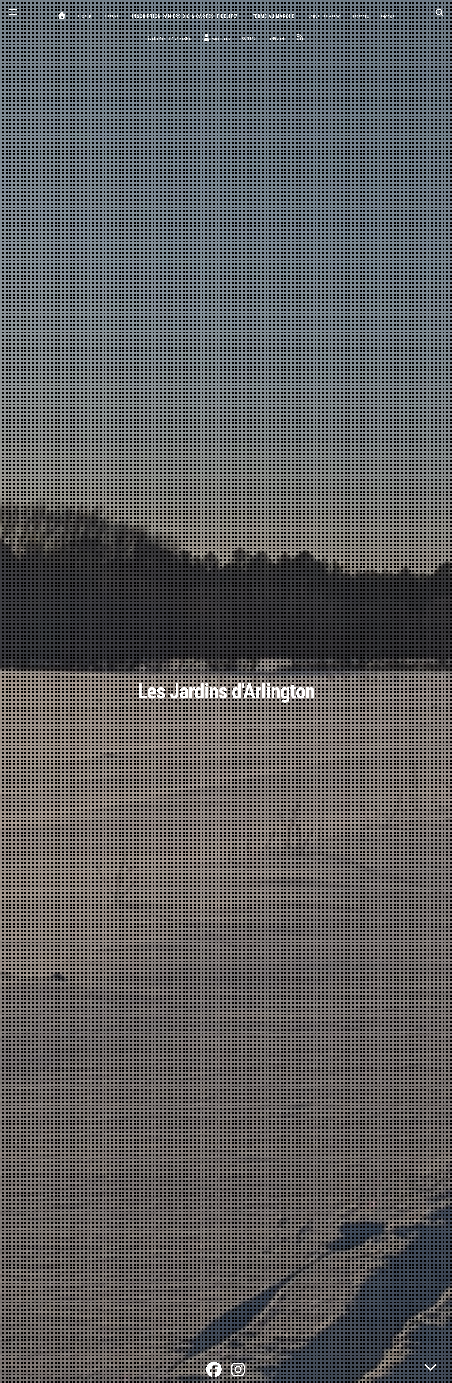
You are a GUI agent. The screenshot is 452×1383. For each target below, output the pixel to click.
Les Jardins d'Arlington (226, 691)
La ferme (111, 17)
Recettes (360, 17)
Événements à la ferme (169, 39)
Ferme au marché (274, 16)
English (277, 39)
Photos (388, 17)
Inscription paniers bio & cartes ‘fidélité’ (185, 16)
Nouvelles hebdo (324, 17)
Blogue (84, 17)
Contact (250, 39)
